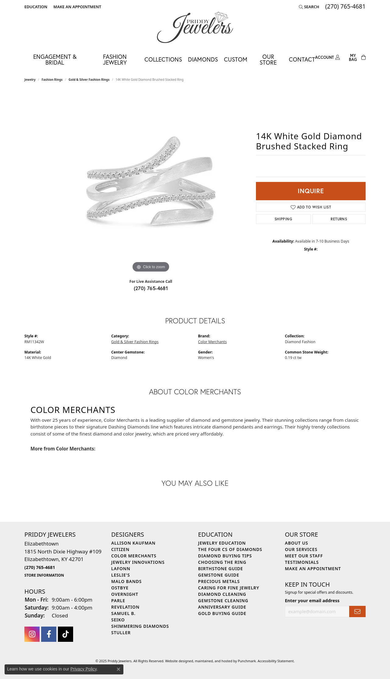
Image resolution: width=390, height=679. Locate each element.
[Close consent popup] (118, 669)
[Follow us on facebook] (48, 634)
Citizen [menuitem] (120, 549)
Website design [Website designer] (177, 660)
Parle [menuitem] (118, 600)
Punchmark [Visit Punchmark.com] (247, 660)
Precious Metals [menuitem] (219, 581)
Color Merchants (212, 341)
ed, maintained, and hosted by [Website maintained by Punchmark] (213, 660)
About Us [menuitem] (296, 543)
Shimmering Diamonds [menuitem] (140, 626)
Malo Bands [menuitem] (126, 581)
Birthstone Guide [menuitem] (220, 568)
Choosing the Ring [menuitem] (222, 562)
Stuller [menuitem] (121, 632)
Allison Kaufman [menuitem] (133, 543)
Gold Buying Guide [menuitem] (222, 613)
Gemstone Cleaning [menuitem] (223, 600)
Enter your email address (312, 600)
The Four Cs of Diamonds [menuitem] (230, 549)
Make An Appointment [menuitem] (313, 568)
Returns (339, 219)
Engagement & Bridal (54, 59)
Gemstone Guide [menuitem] (218, 575)
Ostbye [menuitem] (120, 588)
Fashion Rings (52, 79)
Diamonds (203, 59)
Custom (235, 59)
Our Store (268, 59)
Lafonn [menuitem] (120, 568)
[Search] (309, 7)
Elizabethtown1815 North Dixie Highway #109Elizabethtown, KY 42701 (62, 559)
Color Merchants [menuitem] (133, 556)
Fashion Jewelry (115, 59)
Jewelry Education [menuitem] (222, 543)
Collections (163, 59)
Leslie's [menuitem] (120, 575)
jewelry (30, 79)
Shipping (283, 219)
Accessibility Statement (275, 660)
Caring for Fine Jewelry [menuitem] (228, 588)
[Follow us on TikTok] (65, 634)
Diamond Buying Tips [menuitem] (225, 556)
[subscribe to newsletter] (357, 611)
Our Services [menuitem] (301, 549)
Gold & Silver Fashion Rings (89, 79)
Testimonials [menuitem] (302, 562)
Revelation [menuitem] (125, 607)
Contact (302, 59)
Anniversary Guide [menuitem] (222, 607)
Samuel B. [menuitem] (123, 613)
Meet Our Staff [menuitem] (304, 556)
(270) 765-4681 (151, 288)
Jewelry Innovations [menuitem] (138, 562)
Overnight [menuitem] (124, 594)
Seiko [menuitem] (118, 620)
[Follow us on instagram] (32, 634)
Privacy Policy (83, 669)
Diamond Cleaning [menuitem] (222, 594)
